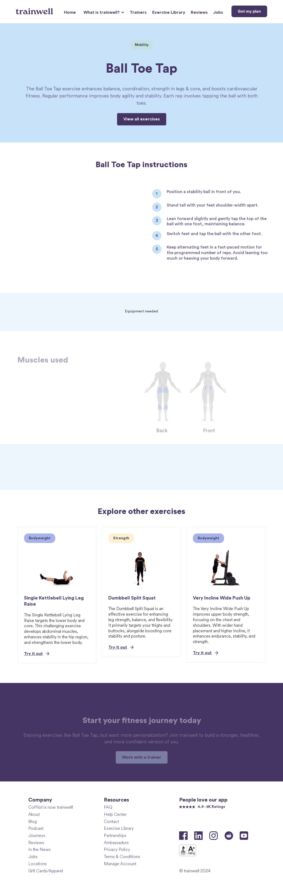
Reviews (199, 12)
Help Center (115, 814)
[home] (35, 9)
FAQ (108, 807)
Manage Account (120, 864)
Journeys (36, 835)
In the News (39, 849)
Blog (32, 821)
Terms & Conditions (122, 857)
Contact (111, 821)
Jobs (218, 12)
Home (70, 12)
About (34, 814)
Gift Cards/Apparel (45, 871)
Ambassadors (116, 843)
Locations (37, 864)
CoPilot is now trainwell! (50, 807)
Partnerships (115, 835)
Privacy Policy (117, 849)
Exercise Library (168, 12)
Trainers (138, 12)
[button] (103, 12)
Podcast (35, 828)
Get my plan (249, 11)
